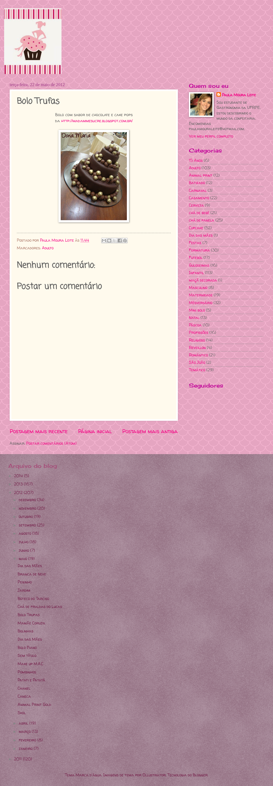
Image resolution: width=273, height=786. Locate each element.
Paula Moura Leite (239, 94)
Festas (195, 242)
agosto (25, 533)
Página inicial (95, 431)
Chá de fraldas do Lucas (40, 606)
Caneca (24, 696)
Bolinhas (25, 631)
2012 (19, 492)
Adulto (47, 247)
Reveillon (197, 347)
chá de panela (201, 220)
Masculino (198, 287)
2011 (18, 759)
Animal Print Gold (34, 704)
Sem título (27, 655)
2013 (19, 484)
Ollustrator (154, 774)
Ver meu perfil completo (211, 136)
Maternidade (201, 295)
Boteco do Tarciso (33, 598)
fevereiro (28, 740)
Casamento (199, 197)
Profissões (198, 332)
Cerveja (196, 205)
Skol (22, 712)
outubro (26, 516)
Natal (194, 317)
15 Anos (196, 160)
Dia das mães (201, 235)
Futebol (195, 257)
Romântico (198, 354)
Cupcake (196, 227)
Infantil (196, 272)
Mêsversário (200, 302)
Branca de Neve (32, 574)
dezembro (28, 499)
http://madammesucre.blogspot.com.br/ (97, 121)
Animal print (200, 175)
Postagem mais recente (39, 431)
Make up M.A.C (30, 663)
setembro (28, 525)
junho (24, 550)
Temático (197, 369)
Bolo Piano (27, 647)
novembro (28, 508)
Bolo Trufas (29, 614)
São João (197, 362)
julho (24, 541)
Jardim (24, 590)
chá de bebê (199, 212)
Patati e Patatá (31, 680)
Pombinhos (27, 672)
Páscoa (195, 325)
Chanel (24, 688)
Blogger (200, 774)
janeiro (26, 748)
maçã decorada (203, 280)
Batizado (197, 182)
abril (24, 723)
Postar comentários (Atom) (51, 443)
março (25, 731)
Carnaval (198, 190)
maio (23, 558)
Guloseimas (199, 265)
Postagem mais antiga (150, 431)
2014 (19, 475)
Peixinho (25, 582)
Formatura (199, 250)
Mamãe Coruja (31, 623)
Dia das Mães (30, 565)
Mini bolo (197, 310)
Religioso (197, 340)
